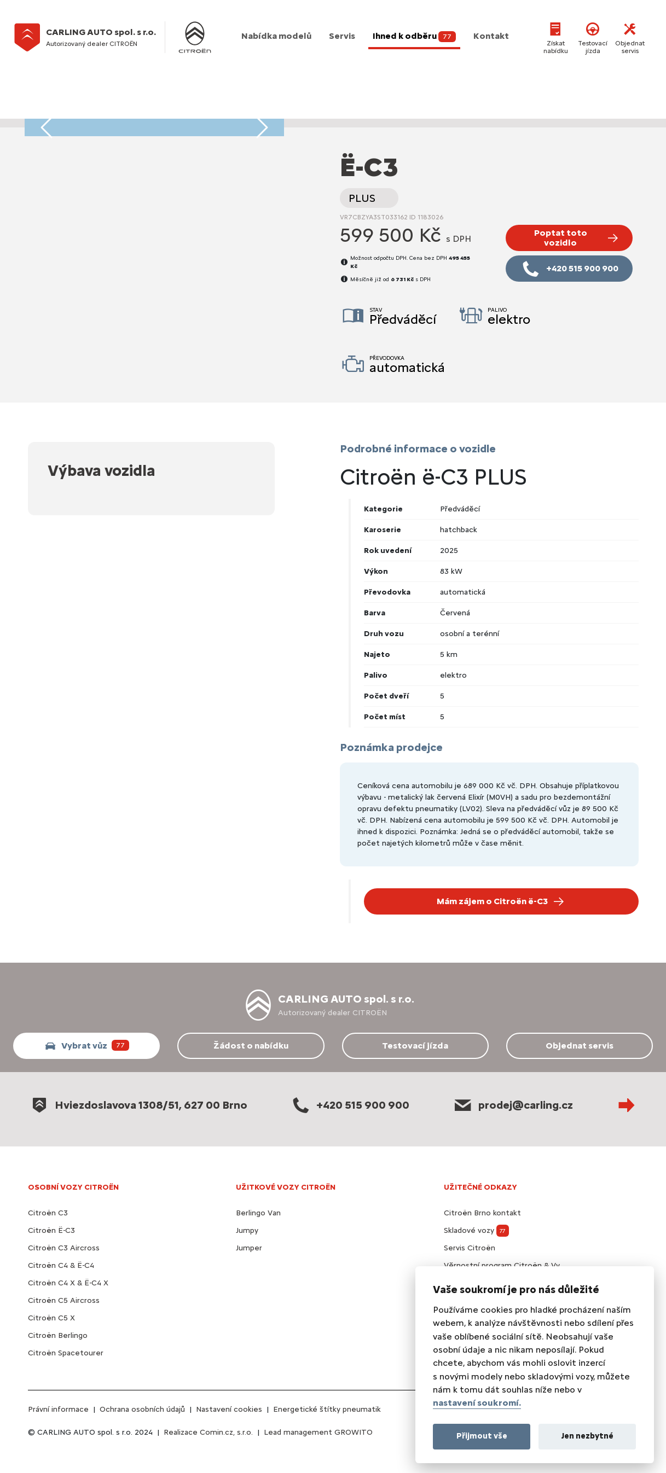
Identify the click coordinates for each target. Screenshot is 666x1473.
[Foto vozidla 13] (204, 112)
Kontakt (491, 36)
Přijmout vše (481, 1436)
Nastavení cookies (229, 1409)
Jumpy (247, 1230)
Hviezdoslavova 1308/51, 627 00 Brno (137, 1105)
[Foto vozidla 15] (224, 112)
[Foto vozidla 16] (234, 112)
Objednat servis (630, 37)
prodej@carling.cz (512, 1105)
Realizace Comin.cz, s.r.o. (208, 1432)
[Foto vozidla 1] (84, 112)
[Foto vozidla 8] (154, 112)
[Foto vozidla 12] (194, 112)
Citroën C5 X (51, 1318)
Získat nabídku (555, 37)
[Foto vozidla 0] (74, 112)
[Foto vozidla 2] (94, 112)
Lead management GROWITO (318, 1432)
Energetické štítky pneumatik (327, 1409)
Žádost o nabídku (250, 1045)
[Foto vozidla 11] (184, 112)
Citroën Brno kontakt (482, 1213)
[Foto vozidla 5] (124, 112)
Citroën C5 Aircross (64, 1300)
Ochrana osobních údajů (142, 1409)
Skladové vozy (476, 1230)
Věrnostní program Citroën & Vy (502, 1265)
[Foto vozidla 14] (214, 112)
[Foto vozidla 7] (144, 112)
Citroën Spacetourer (65, 1353)
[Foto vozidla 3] (104, 112)
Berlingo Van (258, 1213)
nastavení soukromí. (477, 1403)
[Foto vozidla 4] (114, 112)
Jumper (249, 1248)
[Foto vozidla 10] (174, 112)
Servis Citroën (469, 1248)
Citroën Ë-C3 (51, 1230)
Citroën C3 (48, 1213)
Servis (342, 36)
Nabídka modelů (276, 36)
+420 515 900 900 (349, 1105)
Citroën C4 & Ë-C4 (61, 1265)
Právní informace (58, 1409)
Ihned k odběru (414, 36)
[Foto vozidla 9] (164, 112)
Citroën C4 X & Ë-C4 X (68, 1283)
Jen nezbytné (587, 1436)
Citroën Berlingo (58, 1335)
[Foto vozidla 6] (134, 112)
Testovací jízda (592, 37)
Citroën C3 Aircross (64, 1248)
